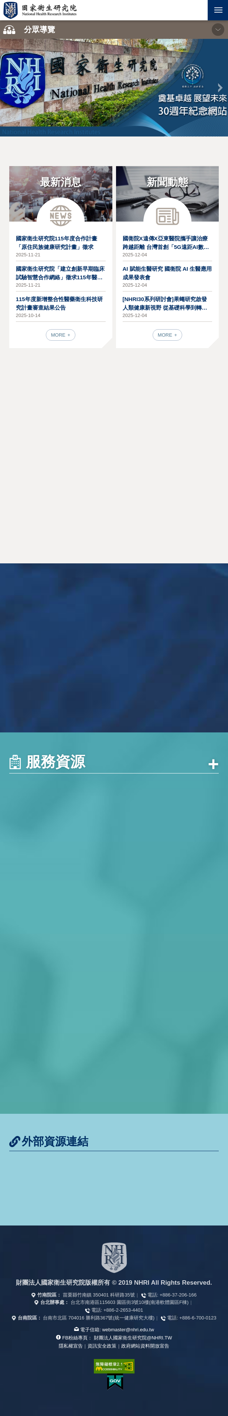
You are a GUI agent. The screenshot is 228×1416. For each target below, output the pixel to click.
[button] (197, 10)
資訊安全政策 (102, 1346)
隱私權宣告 (71, 1346)
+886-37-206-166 (178, 1295)
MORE (59, 335)
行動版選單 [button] (215, 8)
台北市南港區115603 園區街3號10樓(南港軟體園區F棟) (129, 1302)
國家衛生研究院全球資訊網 (40, 10)
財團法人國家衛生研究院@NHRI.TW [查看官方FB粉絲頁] (133, 1338)
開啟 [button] (197, 10)
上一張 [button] (7, 88)
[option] (114, 87)
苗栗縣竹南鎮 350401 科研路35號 (99, 1295)
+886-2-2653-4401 (123, 1310)
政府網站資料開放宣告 (145, 1346)
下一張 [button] (220, 88)
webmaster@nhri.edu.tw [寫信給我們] (128, 1329)
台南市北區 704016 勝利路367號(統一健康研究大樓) (98, 1318)
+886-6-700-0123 (197, 1318)
